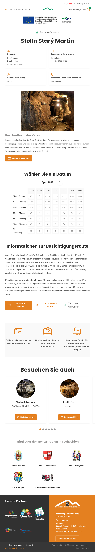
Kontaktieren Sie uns (67, 538)
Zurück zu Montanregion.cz (18, 9)
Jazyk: (67, 3)
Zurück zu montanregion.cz (18, 545)
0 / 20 (47, 196)
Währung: (82, 4)
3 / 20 (39, 202)
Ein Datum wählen (18, 159)
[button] (40, 430)
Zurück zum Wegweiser (47, 32)
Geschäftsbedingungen (14, 548)
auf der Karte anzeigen (15, 64)
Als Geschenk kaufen (46, 305)
